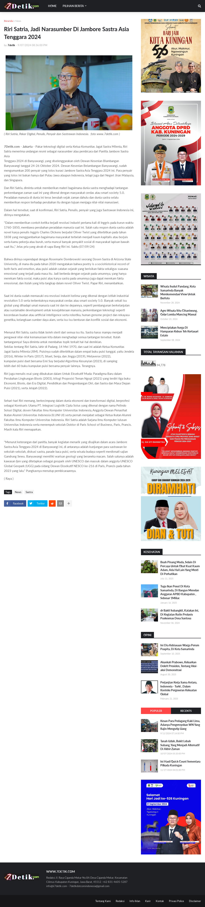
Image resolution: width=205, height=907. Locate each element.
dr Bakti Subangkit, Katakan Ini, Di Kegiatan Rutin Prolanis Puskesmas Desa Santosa (179, 614)
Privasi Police (176, 901)
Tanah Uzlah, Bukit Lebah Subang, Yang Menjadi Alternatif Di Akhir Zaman (180, 745)
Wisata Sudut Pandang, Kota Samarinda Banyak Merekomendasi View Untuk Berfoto (178, 292)
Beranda (8, 20)
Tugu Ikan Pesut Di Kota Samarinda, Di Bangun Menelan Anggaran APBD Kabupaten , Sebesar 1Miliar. (179, 592)
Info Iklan (135, 901)
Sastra (29, 492)
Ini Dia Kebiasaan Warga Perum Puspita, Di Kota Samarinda (179, 647)
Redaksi (120, 901)
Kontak (160, 901)
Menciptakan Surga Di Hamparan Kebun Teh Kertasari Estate (179, 331)
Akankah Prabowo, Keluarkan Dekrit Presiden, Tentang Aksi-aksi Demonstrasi (178, 666)
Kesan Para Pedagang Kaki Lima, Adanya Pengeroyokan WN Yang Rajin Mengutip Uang (180, 724)
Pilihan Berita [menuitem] (73, 6)
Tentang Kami (103, 901)
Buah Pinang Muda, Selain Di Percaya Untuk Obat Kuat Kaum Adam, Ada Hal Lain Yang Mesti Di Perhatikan (180, 568)
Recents (186, 710)
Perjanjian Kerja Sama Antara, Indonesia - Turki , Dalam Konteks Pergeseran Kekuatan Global (178, 688)
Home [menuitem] (52, 6)
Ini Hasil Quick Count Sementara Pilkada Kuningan (180, 763)
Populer (156, 710)
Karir (148, 901)
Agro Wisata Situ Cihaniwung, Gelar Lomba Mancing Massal (178, 312)
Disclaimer (195, 901)
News (18, 20)
